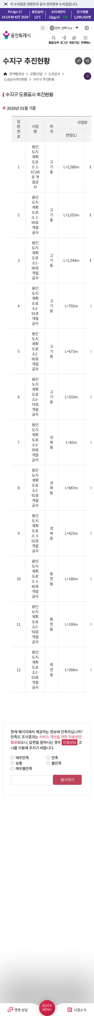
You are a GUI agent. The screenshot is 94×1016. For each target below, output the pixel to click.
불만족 (56, 762)
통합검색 (54, 42)
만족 (54, 757)
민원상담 (69, 742)
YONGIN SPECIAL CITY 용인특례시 (16, 35)
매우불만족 (24, 768)
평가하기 (67, 779)
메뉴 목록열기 (87, 76)
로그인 (64, 42)
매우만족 (22, 757)
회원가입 (74, 42)
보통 (19, 762)
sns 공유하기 (87, 61)
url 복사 (78, 61)
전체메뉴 (85, 42)
